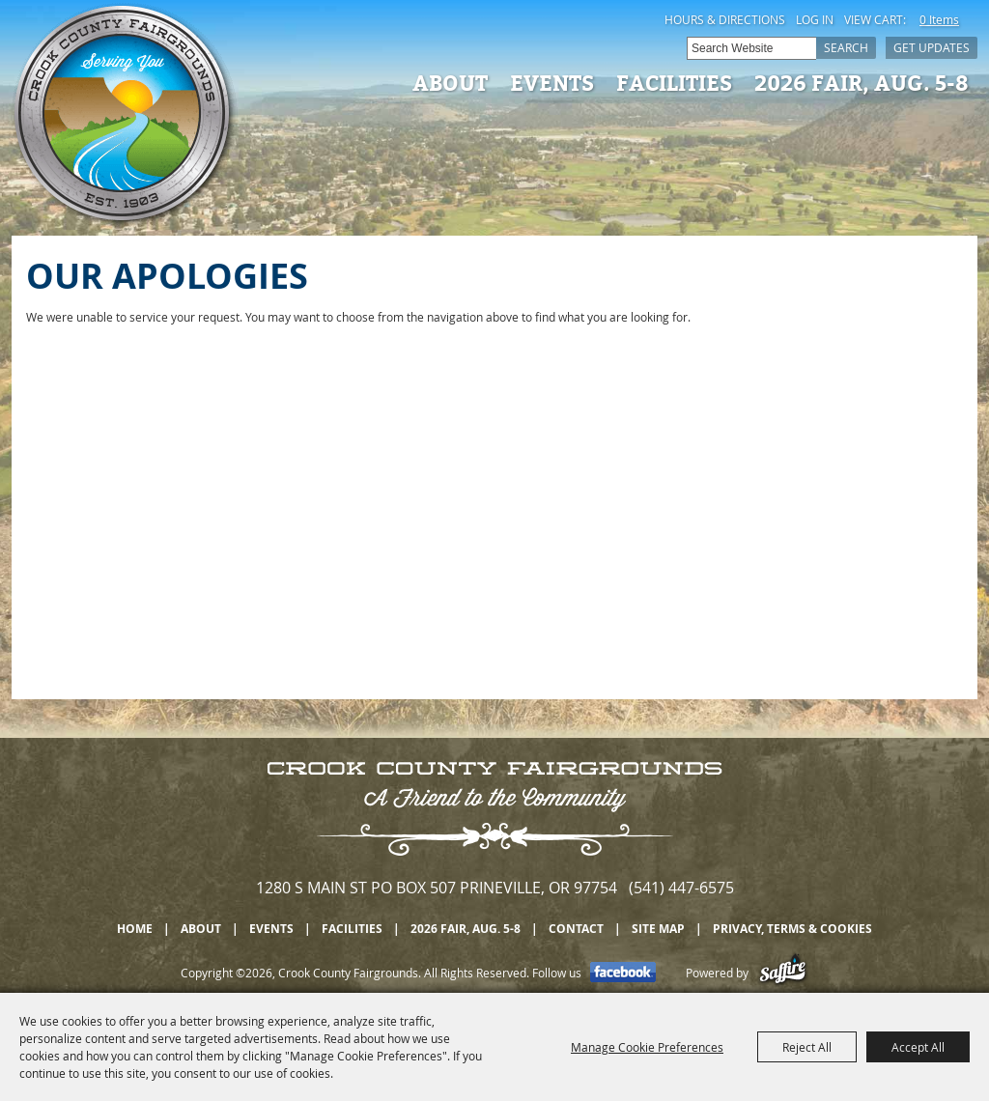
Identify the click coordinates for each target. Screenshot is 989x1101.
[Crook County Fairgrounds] (124, 116)
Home (135, 928)
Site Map (658, 928)
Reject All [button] (807, 1047)
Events (552, 82)
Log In (815, 19)
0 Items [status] (939, 19)
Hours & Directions (724, 19)
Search (846, 47)
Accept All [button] (918, 1047)
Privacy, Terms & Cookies (792, 928)
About (450, 82)
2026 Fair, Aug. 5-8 (861, 82)
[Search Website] (751, 48)
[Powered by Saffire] (782, 972)
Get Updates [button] (931, 47)
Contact (576, 928)
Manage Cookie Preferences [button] (647, 1047)
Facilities (674, 82)
